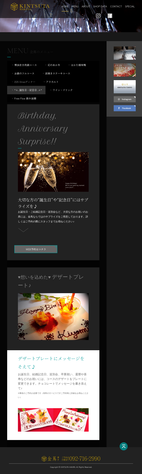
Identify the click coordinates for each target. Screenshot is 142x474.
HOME (65, 6)
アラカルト (51, 82)
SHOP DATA (100, 6)
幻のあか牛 (52, 65)
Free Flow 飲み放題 (23, 98)
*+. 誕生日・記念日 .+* (26, 90)
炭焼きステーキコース (56, 73)
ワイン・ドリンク (61, 90)
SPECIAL (130, 6)
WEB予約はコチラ (36, 249)
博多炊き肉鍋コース (24, 65)
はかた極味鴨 (77, 65)
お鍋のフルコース (22, 73)
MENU (75, 6)
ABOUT (86, 6)
